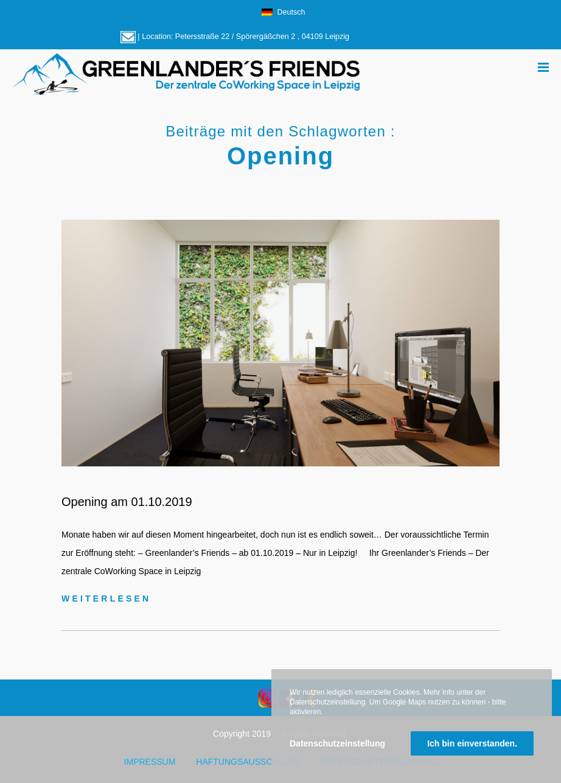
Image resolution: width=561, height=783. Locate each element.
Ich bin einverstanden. (472, 743)
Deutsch (283, 12)
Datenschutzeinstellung (337, 743)
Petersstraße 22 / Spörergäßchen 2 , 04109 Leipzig (262, 36)
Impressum (150, 762)
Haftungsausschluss (248, 762)
